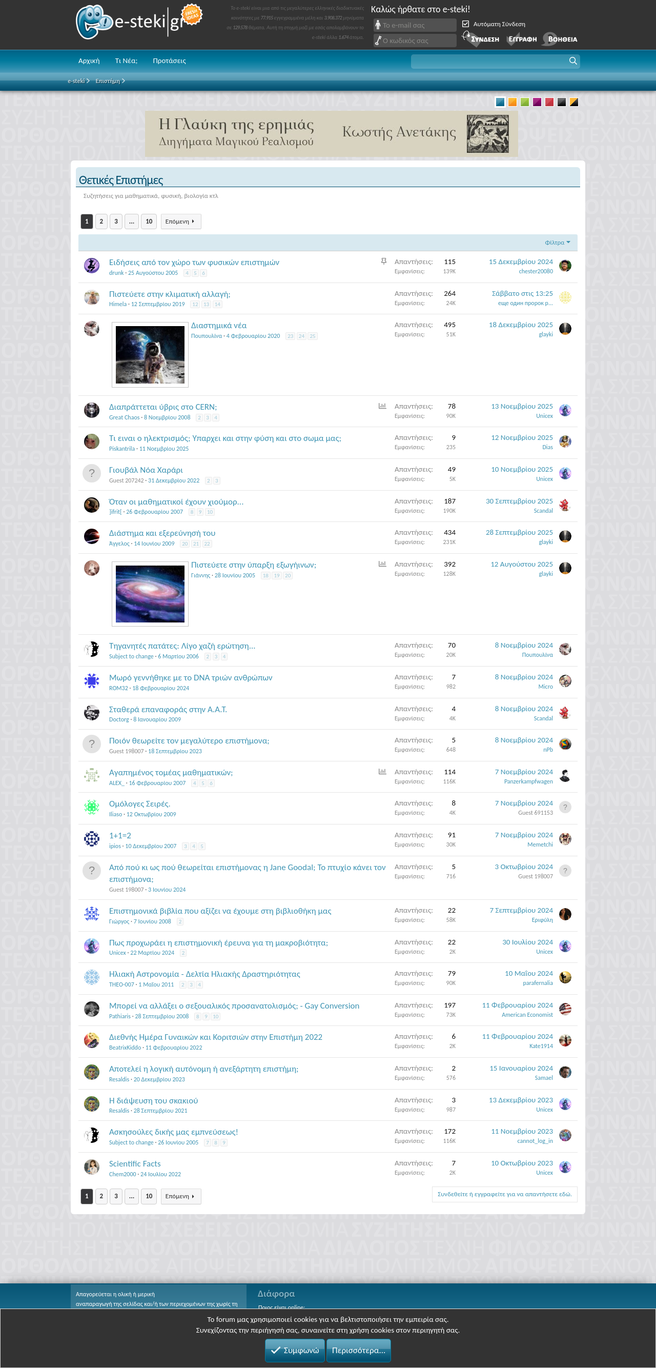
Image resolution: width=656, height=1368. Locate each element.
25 (312, 336)
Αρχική (89, 60)
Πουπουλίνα (206, 335)
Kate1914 (541, 1046)
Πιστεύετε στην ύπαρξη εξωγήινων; (253, 564)
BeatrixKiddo (125, 1047)
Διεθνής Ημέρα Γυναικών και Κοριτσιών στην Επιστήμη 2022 (215, 1037)
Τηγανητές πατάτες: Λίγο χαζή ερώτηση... (182, 645)
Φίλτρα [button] (554, 242)
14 (217, 304)
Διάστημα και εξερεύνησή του (162, 533)
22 (207, 543)
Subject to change (131, 656)
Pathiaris (120, 1016)
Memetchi (540, 844)
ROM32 (118, 688)
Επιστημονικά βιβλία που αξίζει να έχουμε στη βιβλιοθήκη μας (220, 911)
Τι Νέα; (126, 60)
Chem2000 (122, 1174)
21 (196, 543)
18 (266, 575)
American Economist (527, 1014)
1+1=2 (120, 835)
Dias (547, 447)
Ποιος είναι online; (281, 1307)
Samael (544, 1077)
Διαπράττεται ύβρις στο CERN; (163, 406)
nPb (548, 749)
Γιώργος (119, 921)
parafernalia (538, 983)
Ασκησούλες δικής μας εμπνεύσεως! (173, 1131)
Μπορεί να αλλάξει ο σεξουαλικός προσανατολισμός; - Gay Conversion (234, 1005)
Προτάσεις (169, 60)
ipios (115, 846)
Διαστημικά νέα (219, 325)
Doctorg (119, 719)
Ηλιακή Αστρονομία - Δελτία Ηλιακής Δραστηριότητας (204, 974)
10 (149, 221)
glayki (546, 334)
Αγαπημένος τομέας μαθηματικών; (171, 772)
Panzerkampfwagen (528, 781)
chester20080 (536, 271)
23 (290, 336)
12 (195, 304)
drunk (116, 272)
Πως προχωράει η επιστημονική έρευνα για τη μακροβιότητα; (218, 942)
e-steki (140, 25)
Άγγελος (119, 543)
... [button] (131, 221)
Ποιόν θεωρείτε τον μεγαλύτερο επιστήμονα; (189, 740)
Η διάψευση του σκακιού (153, 1100)
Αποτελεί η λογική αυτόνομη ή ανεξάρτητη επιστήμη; (204, 1068)
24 (301, 336)
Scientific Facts (135, 1163)
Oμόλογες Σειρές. (140, 803)
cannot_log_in (535, 1140)
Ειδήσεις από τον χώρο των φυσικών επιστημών (194, 262)
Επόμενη (177, 221)
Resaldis (119, 1079)
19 (276, 575)
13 (206, 304)
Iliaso (115, 814)
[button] (495, 61)
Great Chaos (124, 417)
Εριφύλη (542, 919)
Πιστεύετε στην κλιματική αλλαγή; (170, 294)
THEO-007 (121, 984)
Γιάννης (200, 575)
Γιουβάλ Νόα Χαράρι (146, 470)
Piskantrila (122, 448)
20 (185, 543)
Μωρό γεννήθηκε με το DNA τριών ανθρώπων (191, 677)
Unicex (544, 415)
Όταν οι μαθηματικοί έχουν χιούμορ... (176, 501)
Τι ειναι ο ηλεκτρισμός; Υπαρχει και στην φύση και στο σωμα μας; (225, 438)
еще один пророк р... (525, 303)
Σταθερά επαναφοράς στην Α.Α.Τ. (168, 709)
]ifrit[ (115, 511)
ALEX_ (117, 783)
